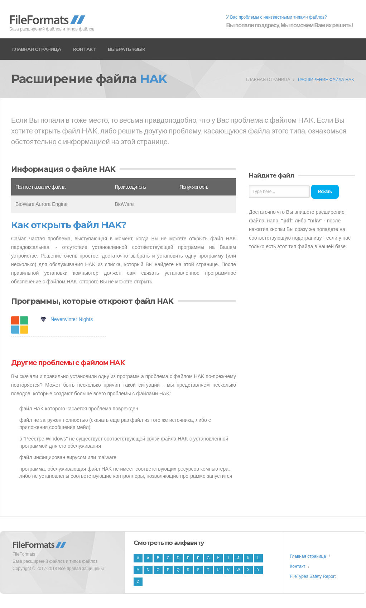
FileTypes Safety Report (313, 576)
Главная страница (36, 49)
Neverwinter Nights (71, 319)
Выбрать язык (126, 49)
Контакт (84, 49)
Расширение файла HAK (326, 79)
